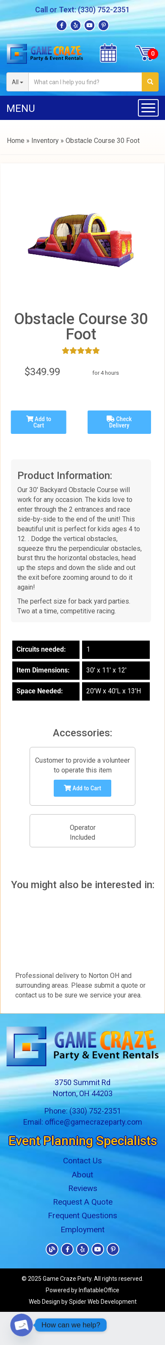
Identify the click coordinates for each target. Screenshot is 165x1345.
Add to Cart (38, 422)
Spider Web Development (103, 1301)
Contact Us (82, 1160)
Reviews (82, 1188)
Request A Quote (83, 1202)
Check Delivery (119, 422)
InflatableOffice (99, 1290)
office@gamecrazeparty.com (93, 1121)
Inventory (45, 141)
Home (16, 141)
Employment (82, 1229)
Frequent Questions (82, 1215)
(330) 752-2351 (104, 9)
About (82, 1175)
